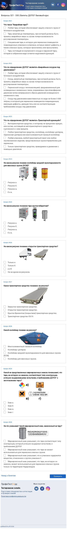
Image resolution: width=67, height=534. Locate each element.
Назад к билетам (8, 476)
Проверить (58, 476)
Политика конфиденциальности (13, 496)
